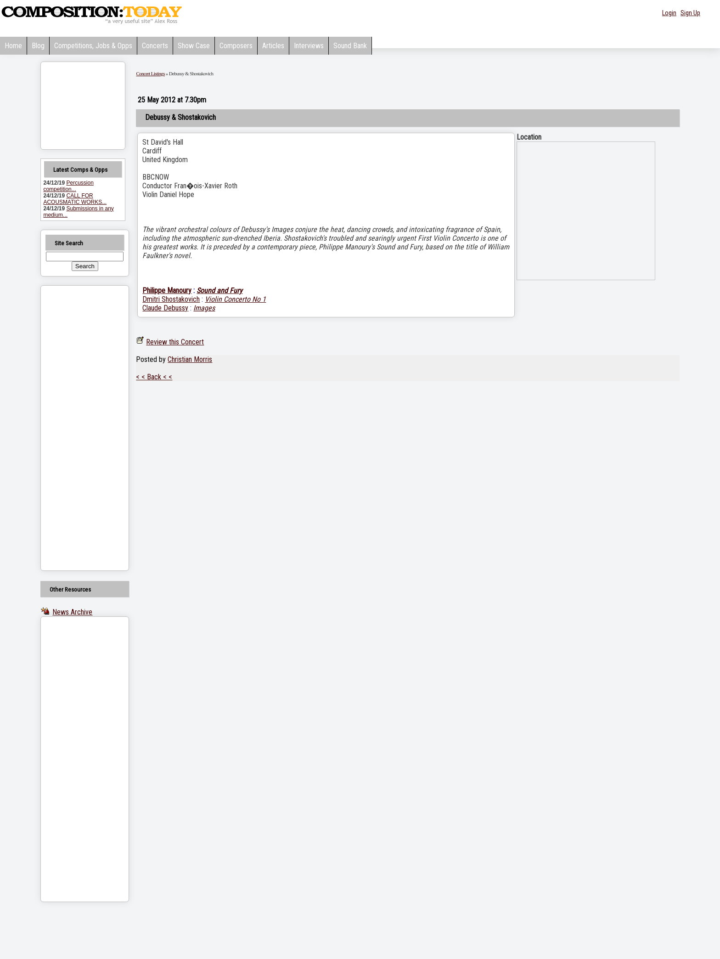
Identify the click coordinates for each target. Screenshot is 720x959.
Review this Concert (175, 342)
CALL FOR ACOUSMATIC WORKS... (75, 198)
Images (204, 308)
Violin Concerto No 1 (235, 299)
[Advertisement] (73, 428)
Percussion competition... (68, 186)
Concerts (155, 45)
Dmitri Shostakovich (171, 299)
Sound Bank (350, 45)
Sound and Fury (219, 290)
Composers (236, 45)
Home (13, 45)
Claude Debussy (165, 308)
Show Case (194, 45)
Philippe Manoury (166, 290)
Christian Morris (190, 359)
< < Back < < (154, 376)
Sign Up (690, 13)
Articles (273, 45)
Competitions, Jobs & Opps (93, 45)
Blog (38, 45)
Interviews (309, 45)
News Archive (72, 612)
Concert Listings (150, 73)
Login (669, 13)
